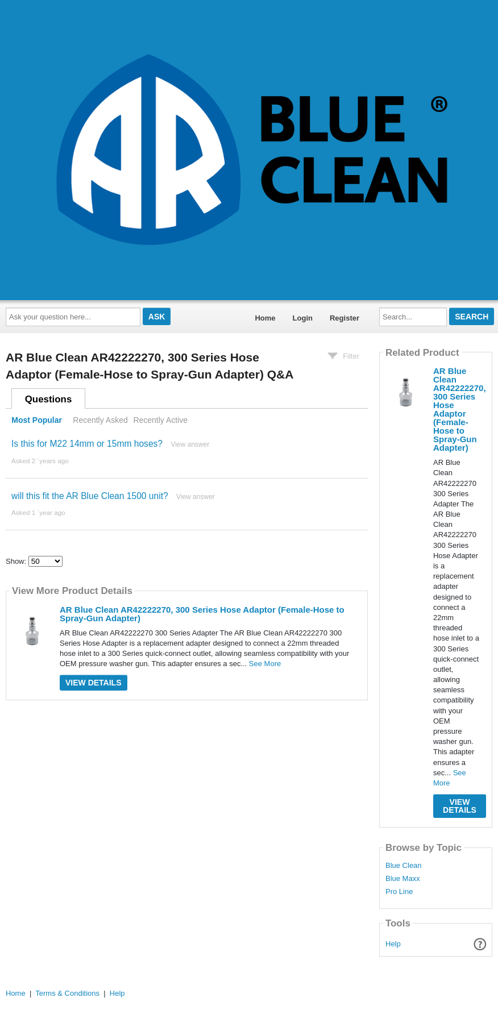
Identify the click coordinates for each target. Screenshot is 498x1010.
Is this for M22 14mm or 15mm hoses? (87, 443)
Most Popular (36, 420)
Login (303, 318)
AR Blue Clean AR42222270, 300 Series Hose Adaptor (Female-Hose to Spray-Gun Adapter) (202, 614)
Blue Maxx (402, 879)
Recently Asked (100, 420)
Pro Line (399, 892)
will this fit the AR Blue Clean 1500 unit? (89, 496)
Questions (48, 399)
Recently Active (160, 420)
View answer (190, 444)
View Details (93, 682)
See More (265, 663)
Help (393, 944)
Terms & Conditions (67, 993)
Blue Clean (403, 866)
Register (344, 318)
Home (265, 318)
